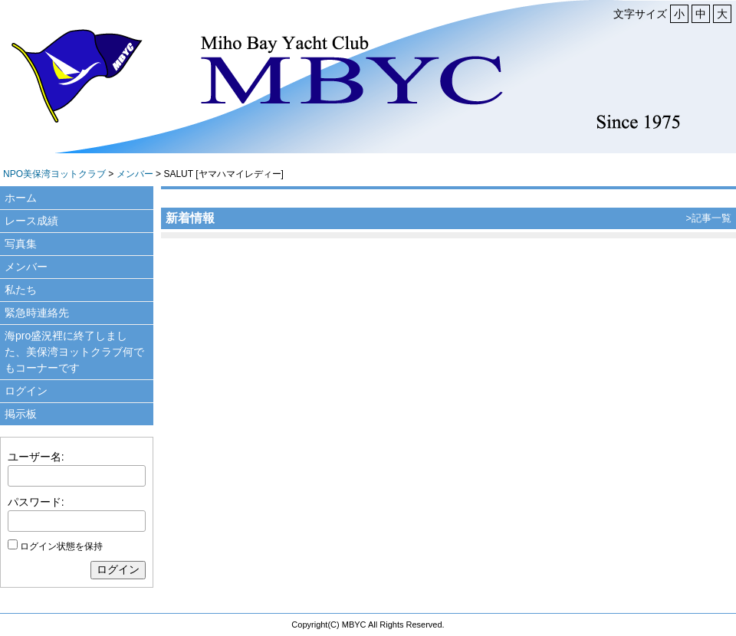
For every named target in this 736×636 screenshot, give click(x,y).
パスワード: (36, 502)
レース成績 (31, 221)
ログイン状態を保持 (61, 546)
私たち (21, 290)
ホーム (21, 198)
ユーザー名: (36, 457)
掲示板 (21, 414)
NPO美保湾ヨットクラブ (54, 174)
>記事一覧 (708, 218)
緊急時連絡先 (37, 313)
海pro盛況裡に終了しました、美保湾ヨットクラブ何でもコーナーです (74, 351)
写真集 (21, 244)
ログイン (26, 391)
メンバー (135, 174)
